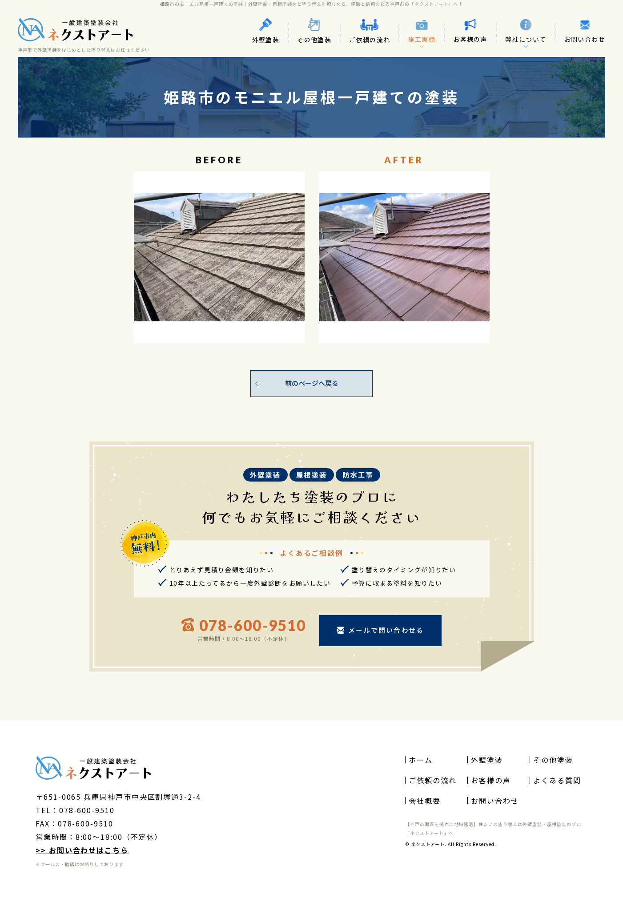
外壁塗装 (266, 30)
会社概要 (425, 800)
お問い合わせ (584, 31)
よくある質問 (557, 780)
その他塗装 (314, 30)
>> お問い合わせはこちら (82, 850)
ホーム (421, 759)
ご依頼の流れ (369, 30)
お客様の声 (470, 31)
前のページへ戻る (311, 383)
